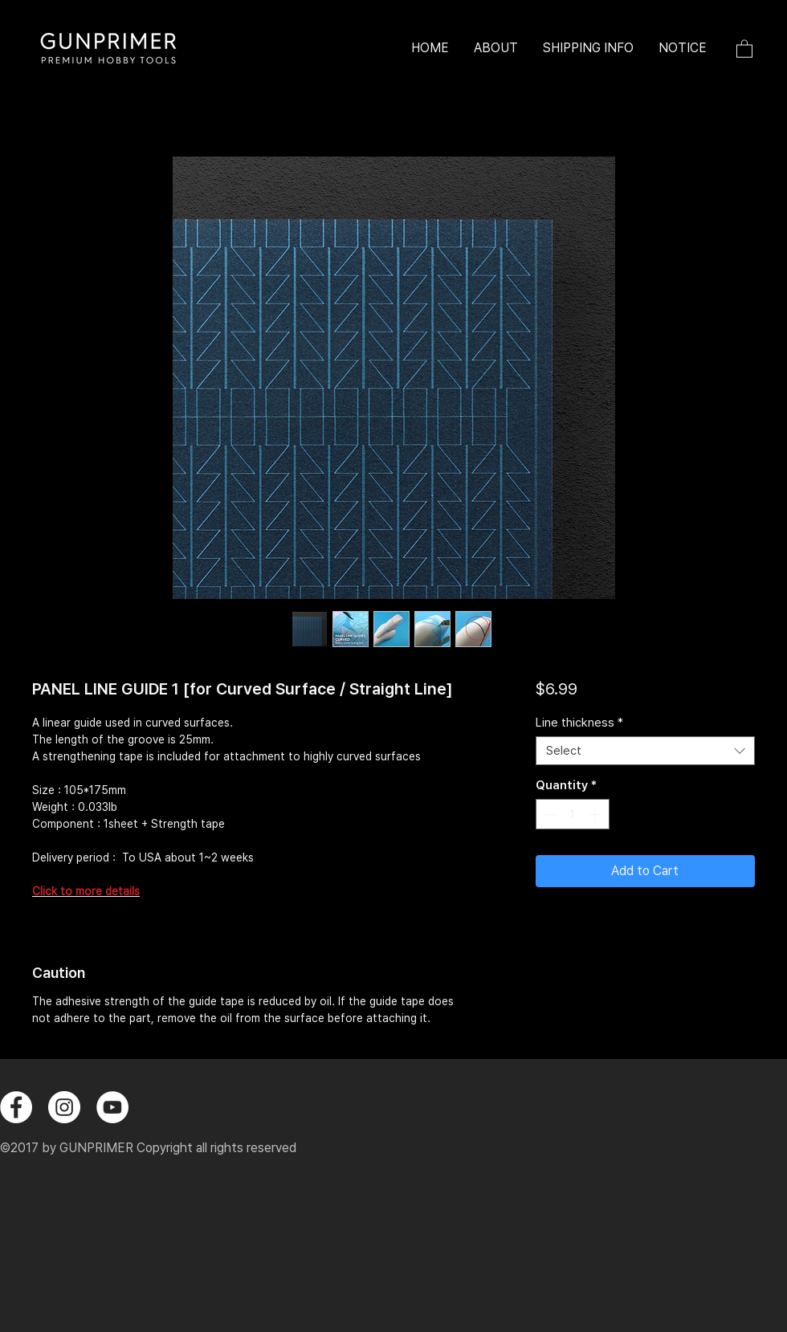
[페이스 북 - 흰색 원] (16, 1107)
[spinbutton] (572, 814)
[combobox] (645, 750)
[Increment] (596, 814)
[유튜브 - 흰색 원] (112, 1107)
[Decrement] (549, 814)
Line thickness (579, 722)
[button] (744, 48)
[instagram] (64, 1107)
